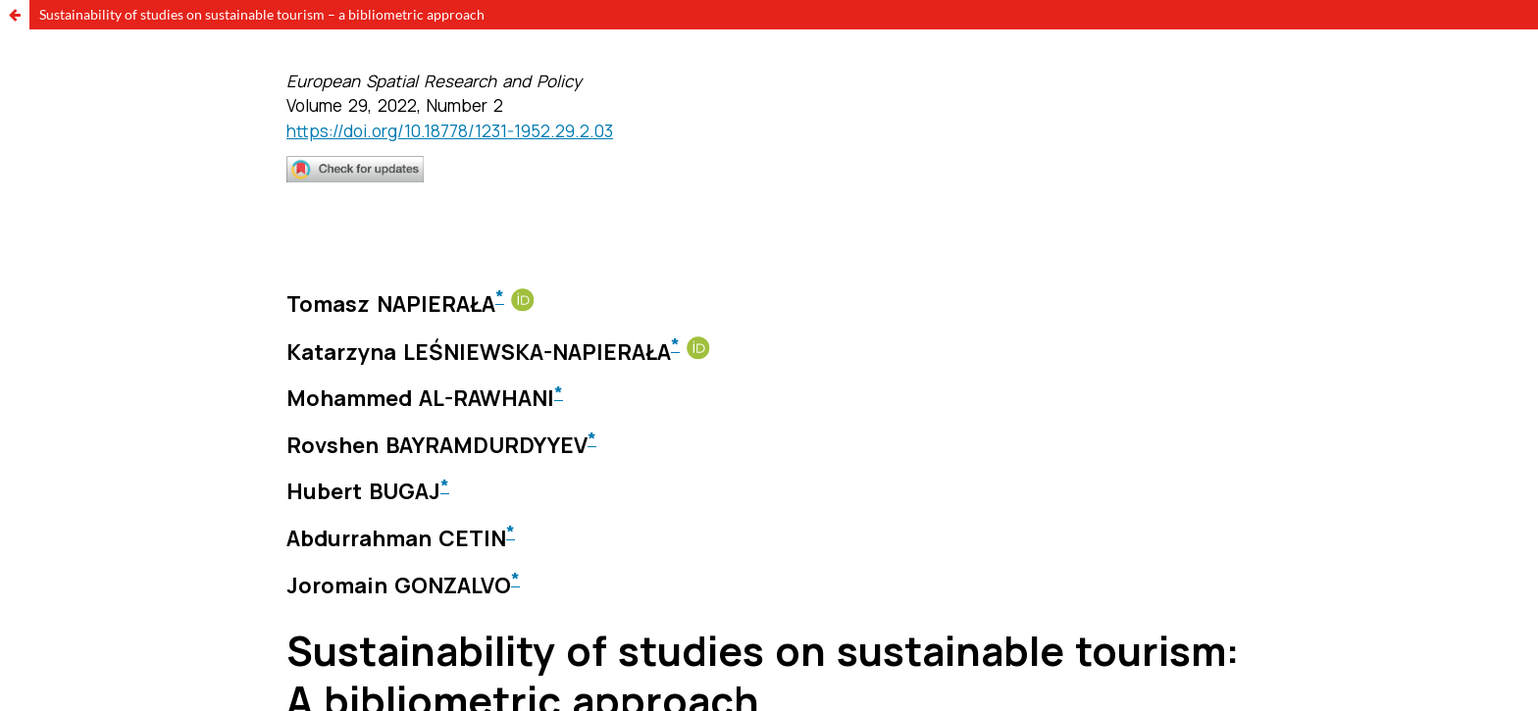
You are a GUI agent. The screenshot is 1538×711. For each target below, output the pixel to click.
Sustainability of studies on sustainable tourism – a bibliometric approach (262, 14)
